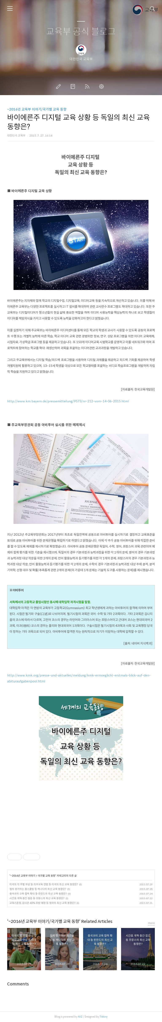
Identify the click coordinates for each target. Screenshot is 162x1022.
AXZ (80, 1016)
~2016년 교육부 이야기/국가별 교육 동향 (36, 109)
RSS (88, 86)
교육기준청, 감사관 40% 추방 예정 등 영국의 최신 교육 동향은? (42, 902)
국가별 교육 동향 (46, 875)
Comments (18, 984)
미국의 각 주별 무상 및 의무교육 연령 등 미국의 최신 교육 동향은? (43, 884)
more (151, 923)
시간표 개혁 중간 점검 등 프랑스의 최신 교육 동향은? (36, 898)
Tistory (103, 1016)
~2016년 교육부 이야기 (22, 875)
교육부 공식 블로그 (81, 32)
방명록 (74, 86)
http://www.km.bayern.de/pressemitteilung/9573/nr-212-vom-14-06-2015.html (68, 401)
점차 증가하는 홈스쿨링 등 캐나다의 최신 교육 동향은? (37, 889)
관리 (102, 86)
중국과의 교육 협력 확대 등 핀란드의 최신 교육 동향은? (38, 893)
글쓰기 (59, 86)
